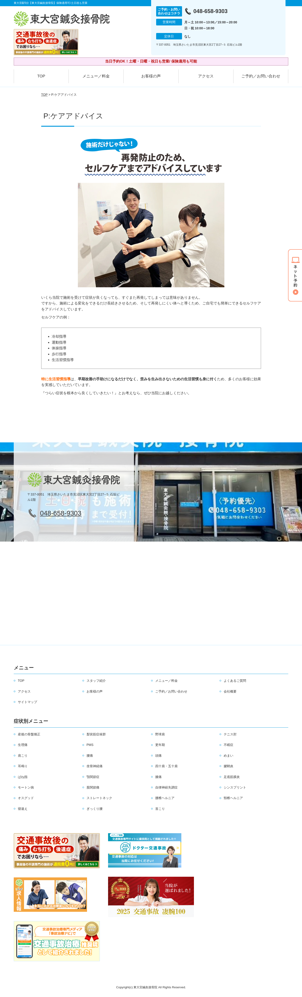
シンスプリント (235, 787)
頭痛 (158, 755)
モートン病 (26, 787)
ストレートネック (99, 798)
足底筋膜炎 (232, 777)
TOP (41, 76)
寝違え (22, 809)
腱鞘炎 (228, 766)
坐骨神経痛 (95, 766)
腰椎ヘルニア (164, 798)
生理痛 (22, 745)
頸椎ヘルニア (233, 798)
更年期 (160, 745)
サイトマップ (27, 702)
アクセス (206, 76)
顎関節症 (93, 777)
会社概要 (230, 691)
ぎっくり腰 (95, 809)
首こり (160, 809)
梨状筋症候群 (96, 734)
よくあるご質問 (235, 680)
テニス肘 (230, 734)
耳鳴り (22, 766)
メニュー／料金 (96, 76)
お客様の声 (151, 76)
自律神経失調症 (166, 787)
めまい (228, 755)
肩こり (22, 755)
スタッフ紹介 (96, 680)
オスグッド (26, 798)
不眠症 (228, 745)
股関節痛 (93, 787)
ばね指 (22, 777)
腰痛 (90, 755)
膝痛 (158, 777)
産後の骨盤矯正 (29, 734)
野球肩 (160, 734)
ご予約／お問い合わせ (260, 76)
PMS (90, 745)
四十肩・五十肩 (166, 766)
